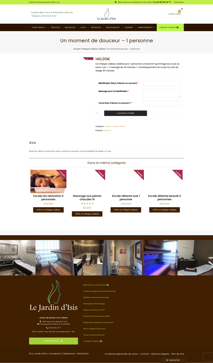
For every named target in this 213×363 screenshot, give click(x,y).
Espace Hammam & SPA (94, 310)
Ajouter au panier (125, 113)
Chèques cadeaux (169, 27)
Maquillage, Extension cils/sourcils (98, 322)
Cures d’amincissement (93, 335)
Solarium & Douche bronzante (96, 316)
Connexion (179, 2)
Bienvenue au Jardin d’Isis (96, 285)
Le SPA (83, 27)
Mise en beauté (112, 27)
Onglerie (129, 27)
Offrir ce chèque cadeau (48, 210)
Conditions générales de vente (121, 354)
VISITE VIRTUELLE (53, 341)
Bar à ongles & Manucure (94, 329)
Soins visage (38, 27)
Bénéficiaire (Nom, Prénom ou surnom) (118, 83)
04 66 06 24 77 (163, 2)
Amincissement (145, 27)
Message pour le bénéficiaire (113, 91)
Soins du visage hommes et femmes (99, 291)
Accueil (76, 49)
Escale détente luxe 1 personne (126, 197)
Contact (144, 354)
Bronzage (96, 27)
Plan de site (177, 354)
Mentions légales (160, 354)
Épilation (55, 27)
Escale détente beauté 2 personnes (164, 197)
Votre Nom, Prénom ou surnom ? (115, 103)
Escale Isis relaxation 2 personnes (48, 197)
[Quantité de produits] (98, 113)
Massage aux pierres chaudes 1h (87, 197)
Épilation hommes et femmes (96, 297)
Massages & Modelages (94, 303)
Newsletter (174, 360)
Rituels (102, 49)
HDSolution (83, 353)
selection (107, 130)
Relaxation (70, 27)
